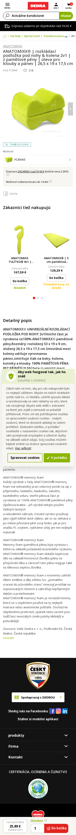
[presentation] (70, 109)
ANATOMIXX (12, 46)
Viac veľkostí (23, 448)
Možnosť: (8, 151)
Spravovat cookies (25, 458)
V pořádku (57, 458)
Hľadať (66, 16)
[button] (34, 298)
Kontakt (8, 638)
